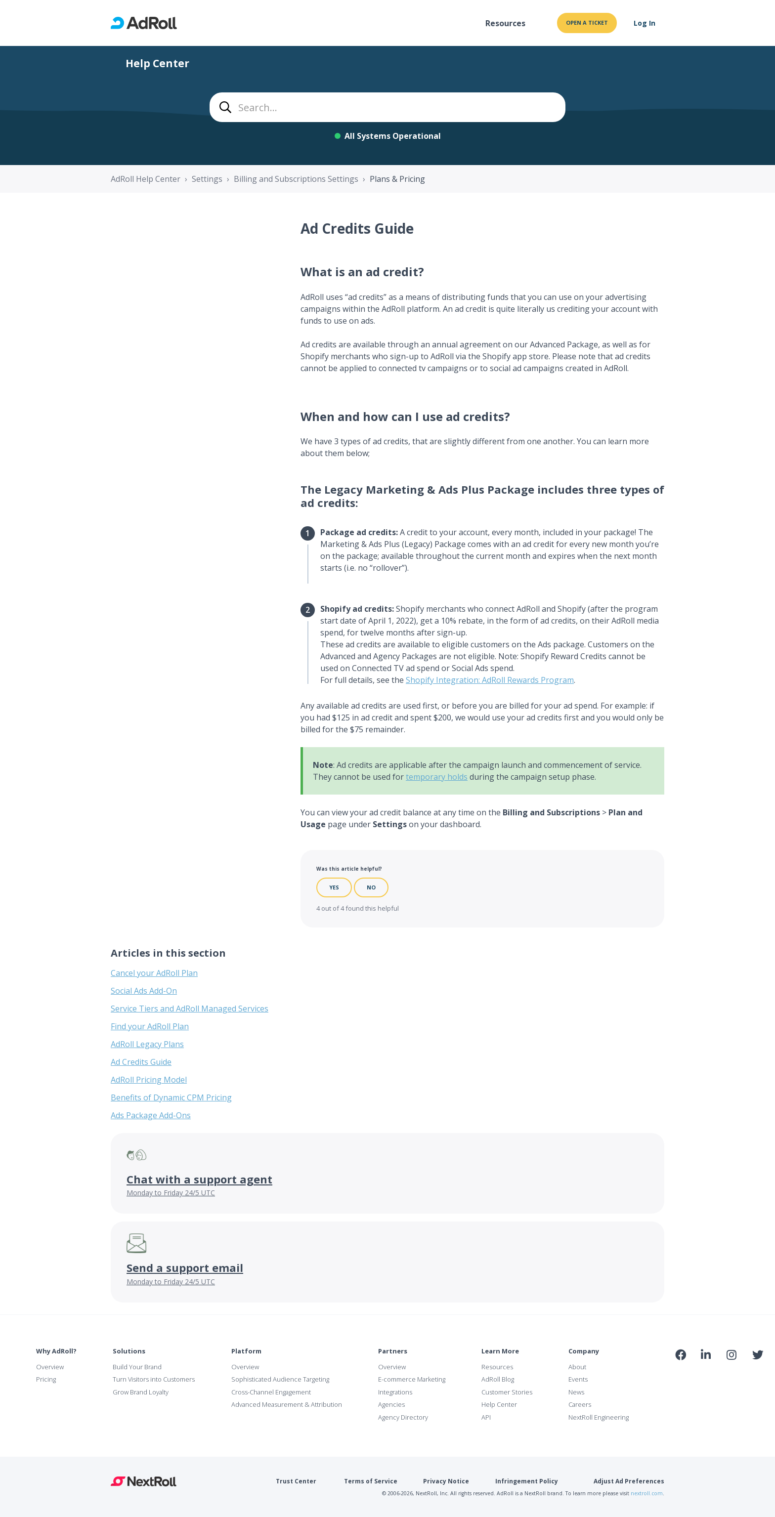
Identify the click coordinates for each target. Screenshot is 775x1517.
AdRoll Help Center (145, 178)
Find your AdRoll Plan (150, 1026)
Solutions (129, 1351)
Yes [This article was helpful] (334, 887)
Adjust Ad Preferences (629, 1481)
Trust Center (296, 1481)
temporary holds (437, 776)
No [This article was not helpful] (371, 887)
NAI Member (718, 1376)
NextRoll (143, 1481)
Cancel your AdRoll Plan (154, 973)
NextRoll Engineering (598, 1417)
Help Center (499, 1404)
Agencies (391, 1404)
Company (583, 1351)
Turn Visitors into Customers (154, 1379)
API (486, 1417)
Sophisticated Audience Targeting (280, 1379)
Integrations (395, 1392)
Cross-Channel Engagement (271, 1392)
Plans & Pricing (397, 178)
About (577, 1366)
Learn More (500, 1351)
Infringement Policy (526, 1481)
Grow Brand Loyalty (141, 1392)
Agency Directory (403, 1417)
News (576, 1392)
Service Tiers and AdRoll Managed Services (189, 1008)
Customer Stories (506, 1392)
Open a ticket (587, 22)
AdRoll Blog (497, 1379)
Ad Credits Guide (141, 1061)
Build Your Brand (137, 1366)
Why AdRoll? (56, 1351)
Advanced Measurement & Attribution (286, 1404)
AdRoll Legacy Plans (147, 1044)
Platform (246, 1351)
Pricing (46, 1379)
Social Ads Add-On (144, 990)
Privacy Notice (446, 1481)
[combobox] (387, 107)
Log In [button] (644, 23)
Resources (505, 23)
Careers (579, 1404)
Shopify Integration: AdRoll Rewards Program (490, 679)
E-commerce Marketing (411, 1379)
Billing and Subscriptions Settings (296, 178)
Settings (207, 178)
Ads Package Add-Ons (151, 1115)
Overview (50, 1366)
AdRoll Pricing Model (149, 1079)
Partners (392, 1351)
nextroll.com (647, 1493)
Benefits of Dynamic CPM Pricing (171, 1097)
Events (578, 1379)
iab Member (680, 1376)
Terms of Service (370, 1481)
